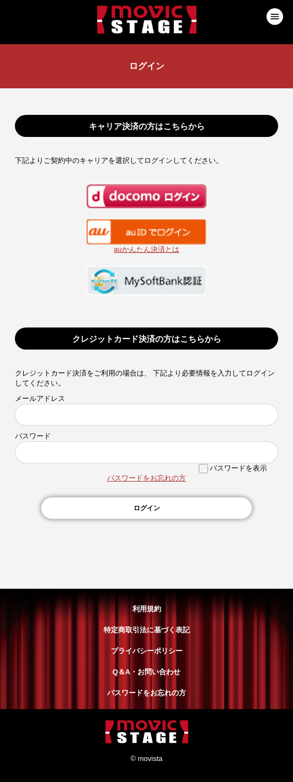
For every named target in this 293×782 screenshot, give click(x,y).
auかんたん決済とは (146, 249)
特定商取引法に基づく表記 (147, 630)
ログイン (147, 508)
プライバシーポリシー (147, 651)
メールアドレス (40, 398)
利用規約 (146, 609)
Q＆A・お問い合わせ (147, 672)
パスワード (33, 436)
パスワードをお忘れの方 (146, 478)
